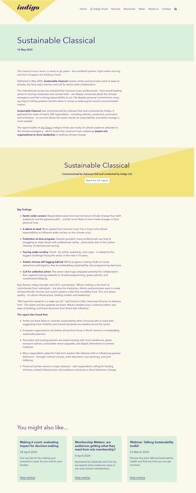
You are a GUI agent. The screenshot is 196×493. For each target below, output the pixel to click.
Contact (166, 8)
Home (83, 8)
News (142, 8)
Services (115, 8)
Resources (129, 8)
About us (153, 8)
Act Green (46, 127)
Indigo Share (99, 8)
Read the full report (97, 180)
